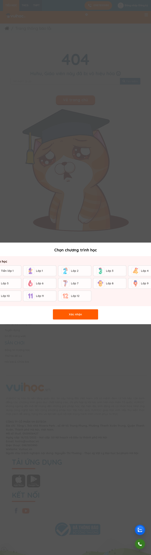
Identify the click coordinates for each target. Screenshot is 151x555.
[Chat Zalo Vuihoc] (140, 530)
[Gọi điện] (140, 544)
